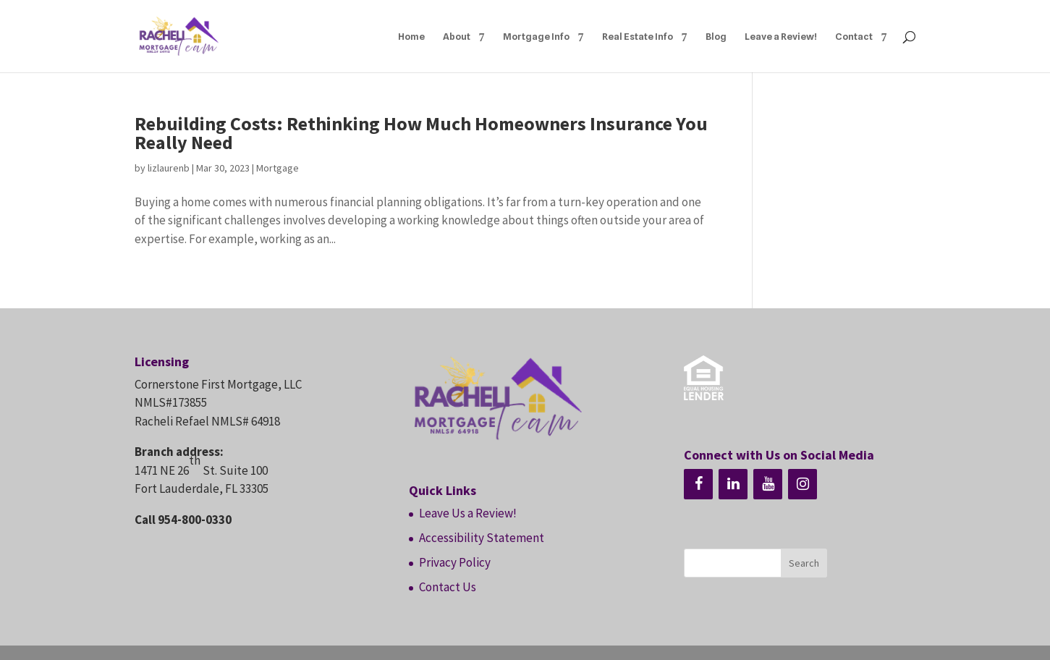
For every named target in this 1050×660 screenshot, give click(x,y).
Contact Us (447, 587)
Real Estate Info (637, 36)
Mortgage (277, 167)
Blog (716, 36)
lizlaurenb (169, 167)
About (456, 36)
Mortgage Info (536, 36)
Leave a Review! (781, 36)
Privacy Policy (455, 562)
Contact (854, 36)
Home (411, 36)
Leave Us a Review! (468, 513)
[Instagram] (802, 484)
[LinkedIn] (733, 484)
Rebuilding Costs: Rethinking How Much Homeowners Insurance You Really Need (421, 132)
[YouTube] (767, 484)
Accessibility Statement (481, 538)
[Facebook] (698, 484)
